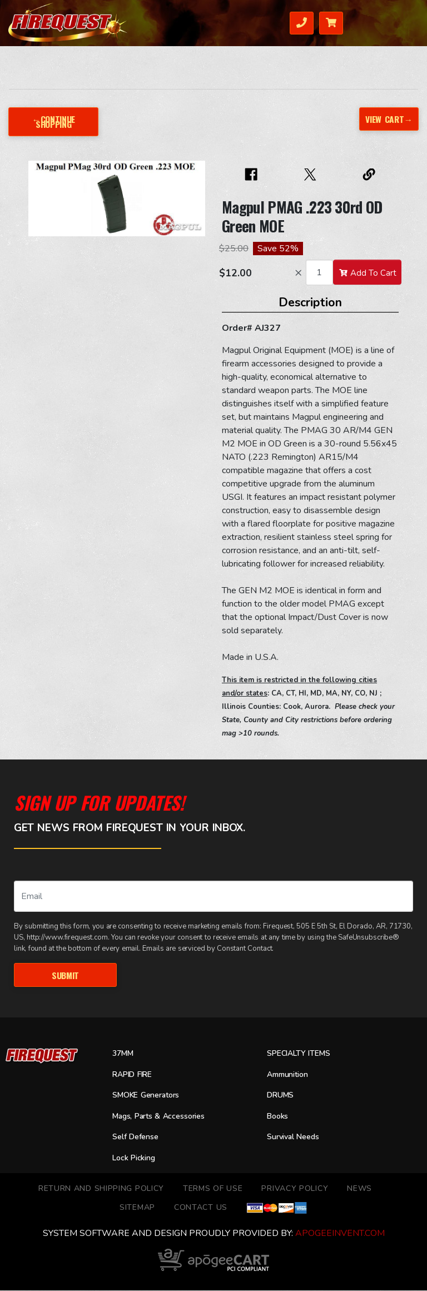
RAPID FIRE (134, 1075)
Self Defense (137, 1138)
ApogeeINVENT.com (340, 1234)
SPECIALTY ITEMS (300, 1054)
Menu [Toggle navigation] (401, 22)
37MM (123, 1054)
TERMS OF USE (212, 1189)
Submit (65, 974)
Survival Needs (295, 1138)
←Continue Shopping (53, 121)
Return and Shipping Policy (101, 1189)
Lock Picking (136, 1158)
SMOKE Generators (147, 1096)
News (359, 1189)
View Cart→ (388, 118)
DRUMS (281, 1096)
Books (278, 1117)
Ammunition (290, 1075)
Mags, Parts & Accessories (161, 1117)
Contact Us (200, 1208)
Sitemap (137, 1208)
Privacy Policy (294, 1189)
